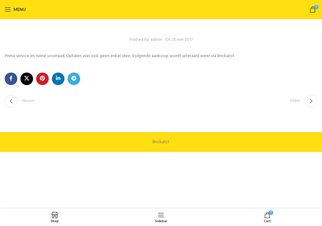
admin (156, 39)
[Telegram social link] (74, 79)
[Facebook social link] (11, 79)
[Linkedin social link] (58, 79)
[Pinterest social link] (42, 79)
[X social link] (26, 79)
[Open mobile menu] (15, 9)
